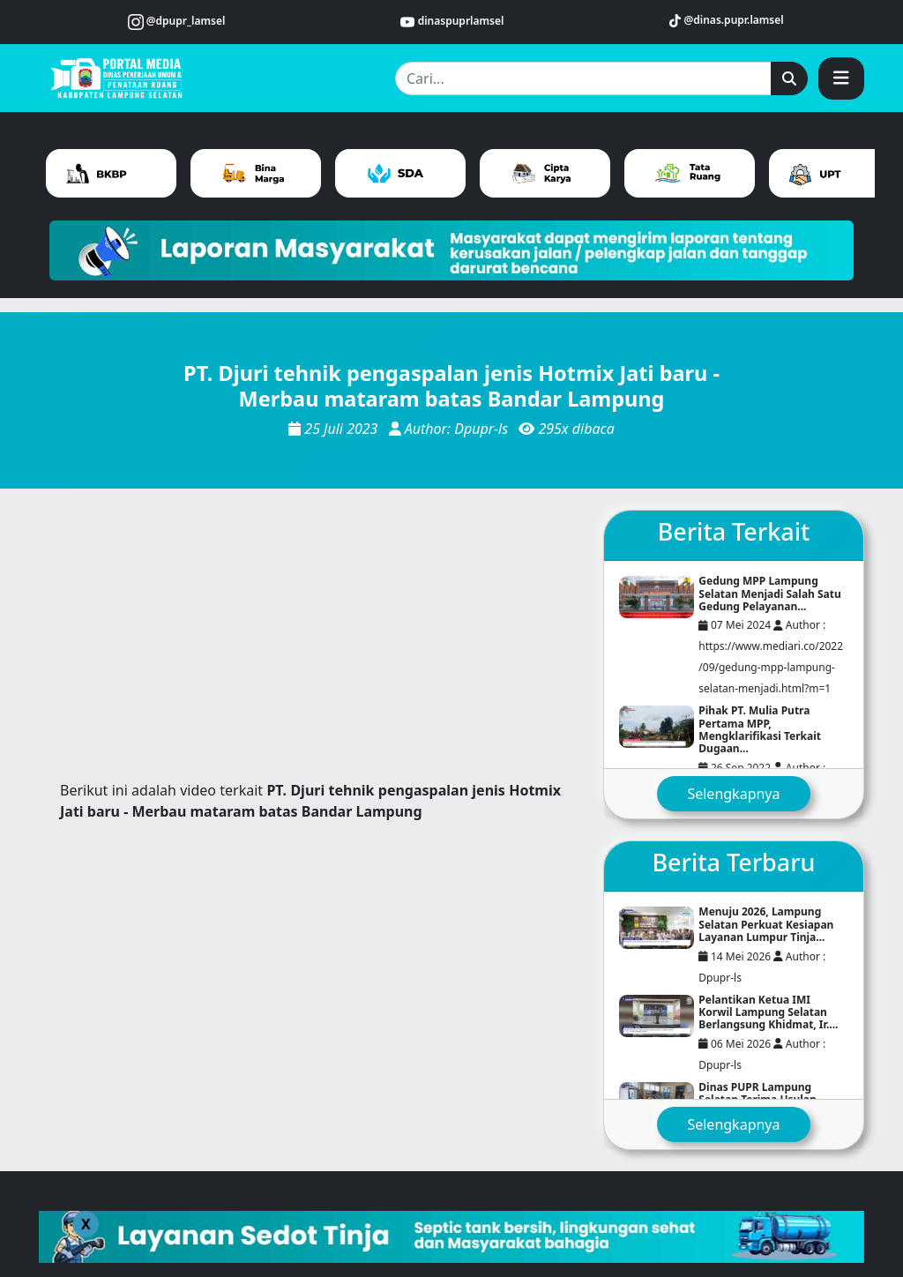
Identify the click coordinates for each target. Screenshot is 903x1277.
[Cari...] (583, 78)
